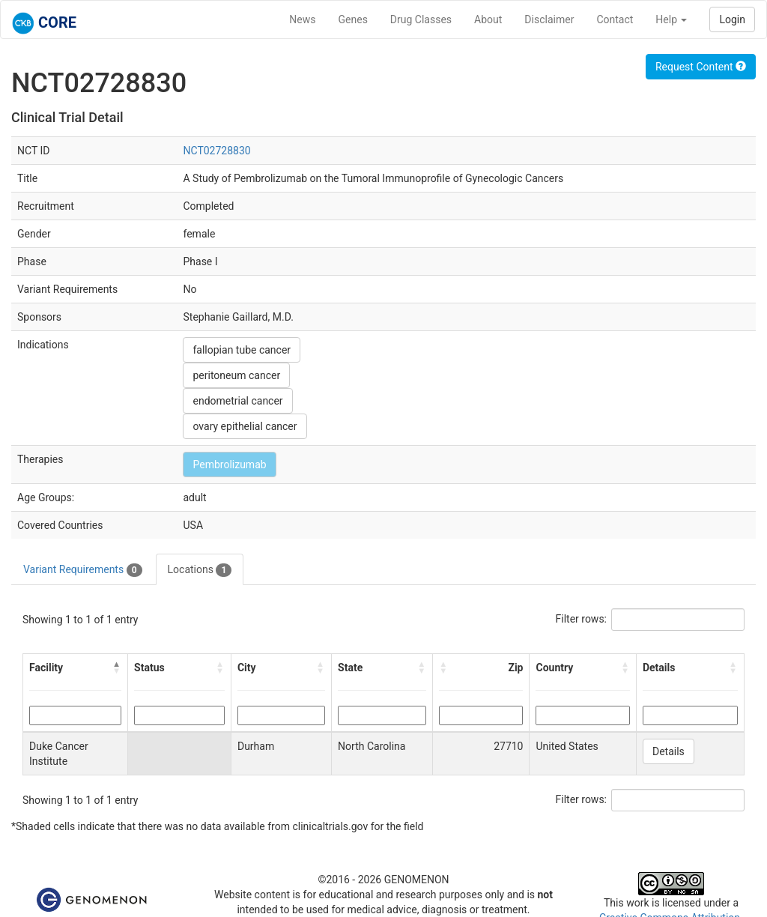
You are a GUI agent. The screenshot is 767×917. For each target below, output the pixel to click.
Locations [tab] (200, 570)
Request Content (700, 67)
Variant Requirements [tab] (82, 570)
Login (732, 19)
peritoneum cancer (236, 375)
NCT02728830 (216, 151)
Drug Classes (421, 19)
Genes (353, 19)
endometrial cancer (237, 401)
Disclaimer (549, 19)
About (488, 19)
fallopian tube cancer (241, 350)
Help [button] (671, 19)
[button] (116, 667)
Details (668, 751)
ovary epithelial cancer (244, 426)
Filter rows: (581, 619)
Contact (614, 19)
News (302, 19)
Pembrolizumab (229, 464)
